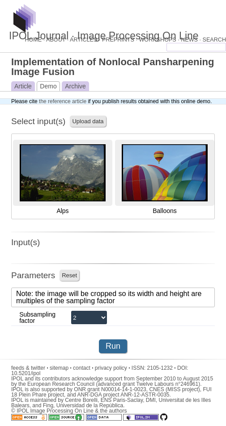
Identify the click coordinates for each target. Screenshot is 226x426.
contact (83, 368)
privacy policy (112, 368)
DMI (151, 400)
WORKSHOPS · (160, 40)
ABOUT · (58, 40)
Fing (48, 405)
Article (23, 86)
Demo (48, 86)
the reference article (62, 101)
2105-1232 (161, 368)
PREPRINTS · (120, 40)
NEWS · (191, 40)
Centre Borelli (81, 400)
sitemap (61, 368)
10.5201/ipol (25, 373)
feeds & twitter (29, 368)
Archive (75, 86)
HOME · (35, 40)
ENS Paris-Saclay (122, 400)
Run (113, 346)
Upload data (87, 121)
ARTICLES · (86, 40)
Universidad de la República (89, 405)
